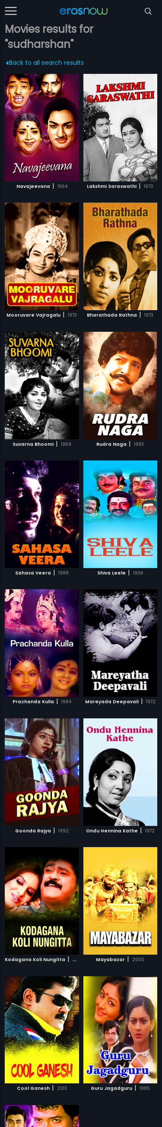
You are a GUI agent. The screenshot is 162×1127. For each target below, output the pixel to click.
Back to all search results (45, 62)
